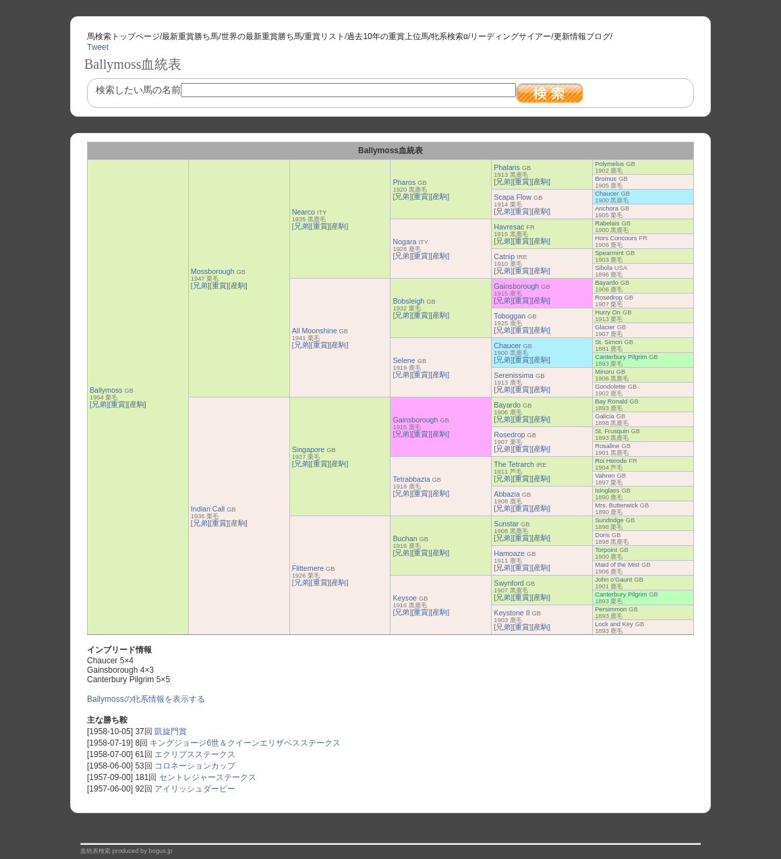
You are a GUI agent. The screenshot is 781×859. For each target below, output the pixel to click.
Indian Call (208, 509)
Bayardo (606, 282)
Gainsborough (516, 286)
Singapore (308, 449)
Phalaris (507, 167)
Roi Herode (611, 461)
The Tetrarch (514, 464)
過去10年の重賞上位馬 (387, 36)
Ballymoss (106, 390)
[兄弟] (99, 404)
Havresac (509, 227)
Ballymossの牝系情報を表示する (146, 699)
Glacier (605, 327)
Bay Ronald (611, 401)
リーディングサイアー (510, 36)
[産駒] (136, 404)
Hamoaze (509, 553)
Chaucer (606, 193)
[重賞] (118, 404)
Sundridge (609, 520)
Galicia (604, 416)
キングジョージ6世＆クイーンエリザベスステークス (245, 743)
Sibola (603, 268)
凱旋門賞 (170, 731)
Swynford (508, 583)
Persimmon (611, 609)
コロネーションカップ (194, 766)
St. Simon (608, 342)
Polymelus (609, 164)
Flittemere (308, 568)
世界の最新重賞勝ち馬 (261, 36)
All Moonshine (314, 331)
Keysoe (405, 598)
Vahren (604, 475)
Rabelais (607, 223)
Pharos (404, 182)
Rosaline (607, 446)
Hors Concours (616, 238)
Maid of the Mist (617, 564)
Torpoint (606, 550)
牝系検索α (449, 36)
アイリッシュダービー (194, 789)
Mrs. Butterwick (616, 505)
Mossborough (213, 271)
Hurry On (607, 312)
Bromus (605, 178)
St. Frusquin (612, 431)
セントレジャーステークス (207, 777)
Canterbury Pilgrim (621, 357)
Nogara (404, 242)
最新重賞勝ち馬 (190, 36)
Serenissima (513, 375)
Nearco (303, 212)
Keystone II (511, 613)
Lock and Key (614, 624)
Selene (404, 360)
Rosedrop (608, 297)
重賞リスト (324, 36)
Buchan (405, 538)
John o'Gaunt (613, 579)
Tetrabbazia (411, 479)
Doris (602, 535)
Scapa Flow (512, 197)
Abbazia (507, 494)
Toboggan (509, 316)
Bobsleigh (408, 301)
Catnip (504, 256)
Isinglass (607, 490)
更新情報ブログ (582, 36)
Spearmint (609, 253)
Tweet (98, 47)
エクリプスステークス (194, 754)
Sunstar (506, 524)
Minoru (604, 371)
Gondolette (610, 386)
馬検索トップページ (123, 36)
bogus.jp (161, 851)
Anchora (606, 208)
